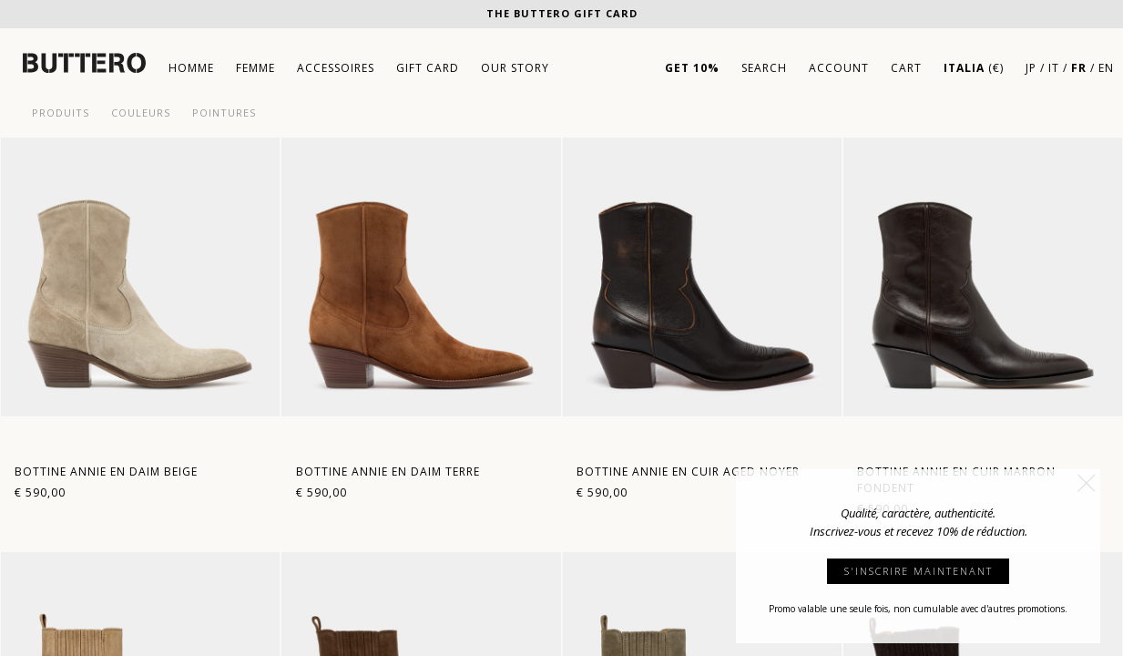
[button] (1086, 483)
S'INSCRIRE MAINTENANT (918, 571)
